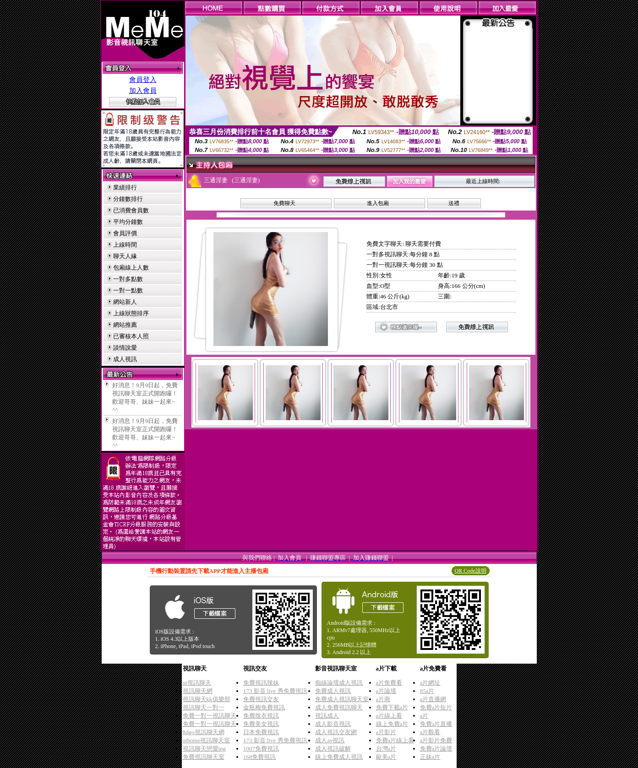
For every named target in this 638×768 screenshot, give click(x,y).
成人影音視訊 (333, 723)
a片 (424, 715)
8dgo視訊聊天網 (203, 732)
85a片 (427, 690)
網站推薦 (125, 324)
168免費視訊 (259, 756)
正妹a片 (430, 756)
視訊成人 (327, 715)
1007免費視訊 (261, 748)
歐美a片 (386, 756)
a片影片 (386, 732)
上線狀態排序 (131, 313)
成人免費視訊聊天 (339, 707)
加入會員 (143, 90)
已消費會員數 (131, 210)
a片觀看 (430, 732)
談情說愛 (125, 347)
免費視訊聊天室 (203, 756)
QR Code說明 (470, 571)
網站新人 (125, 301)
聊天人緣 (125, 256)
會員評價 (125, 233)
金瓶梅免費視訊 (264, 707)
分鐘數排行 (128, 198)
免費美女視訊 (261, 723)
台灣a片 (386, 748)
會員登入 (143, 79)
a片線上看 (389, 715)
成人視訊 (125, 359)
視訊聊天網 (198, 690)
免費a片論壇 (436, 748)
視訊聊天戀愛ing (204, 748)
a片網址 (430, 682)
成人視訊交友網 (336, 732)
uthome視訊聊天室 (206, 740)
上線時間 (125, 244)
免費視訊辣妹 (261, 682)
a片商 (383, 699)
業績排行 (125, 187)
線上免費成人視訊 (339, 756)
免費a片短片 (436, 707)
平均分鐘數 (128, 221)
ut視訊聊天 (197, 682)
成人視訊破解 (333, 748)
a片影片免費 (436, 740)
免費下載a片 (392, 707)
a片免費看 (389, 682)
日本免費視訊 (261, 732)
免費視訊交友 (261, 699)
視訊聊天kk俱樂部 (206, 699)
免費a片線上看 (395, 740)
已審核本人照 (131, 336)
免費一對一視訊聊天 (209, 715)
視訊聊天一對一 (203, 707)
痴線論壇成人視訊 (339, 682)
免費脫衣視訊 (261, 715)
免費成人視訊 (333, 690)
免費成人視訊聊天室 (342, 699)
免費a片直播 (436, 723)
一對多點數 (128, 279)
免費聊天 (284, 203)
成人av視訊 (329, 740)
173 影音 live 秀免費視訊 (275, 690)
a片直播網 (433, 699)
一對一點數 (128, 290)
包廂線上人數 (131, 267)
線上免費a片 (392, 723)
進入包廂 (378, 203)
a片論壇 (386, 690)
